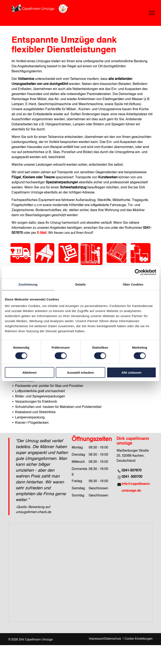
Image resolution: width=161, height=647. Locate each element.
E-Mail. (42, 233)
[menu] (151, 13)
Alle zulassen (132, 372)
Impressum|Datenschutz (105, 638)
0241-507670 (132, 470)
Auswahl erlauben (80, 372)
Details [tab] (80, 284)
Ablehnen (29, 372)
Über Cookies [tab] (133, 284)
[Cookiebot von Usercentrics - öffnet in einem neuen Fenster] (137, 272)
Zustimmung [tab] (28, 284)
